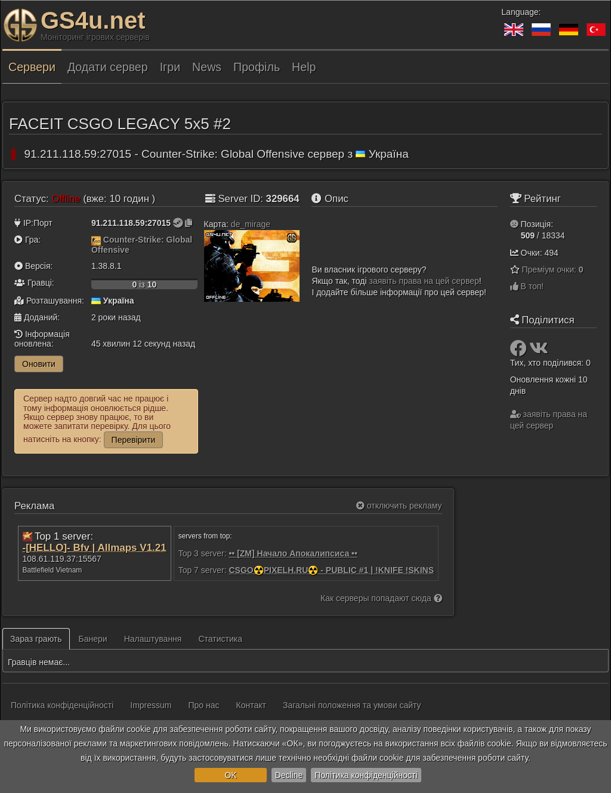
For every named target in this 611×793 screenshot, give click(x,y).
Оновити (38, 364)
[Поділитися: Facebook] (519, 351)
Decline (289, 775)
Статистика (220, 639)
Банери (93, 639)
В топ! (527, 286)
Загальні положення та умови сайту (352, 705)
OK (230, 775)
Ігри (170, 67)
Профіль (256, 67)
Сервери (31, 67)
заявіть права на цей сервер (424, 281)
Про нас (204, 705)
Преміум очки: (553, 269)
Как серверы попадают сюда (381, 598)
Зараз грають (36, 639)
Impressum (150, 705)
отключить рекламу (399, 505)
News (206, 67)
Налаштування (153, 639)
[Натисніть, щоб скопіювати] (188, 223)
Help (304, 67)
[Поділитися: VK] (538, 351)
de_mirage (250, 224)
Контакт (251, 705)
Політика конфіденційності (365, 775)
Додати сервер (107, 67)
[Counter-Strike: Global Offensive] (96, 239)
